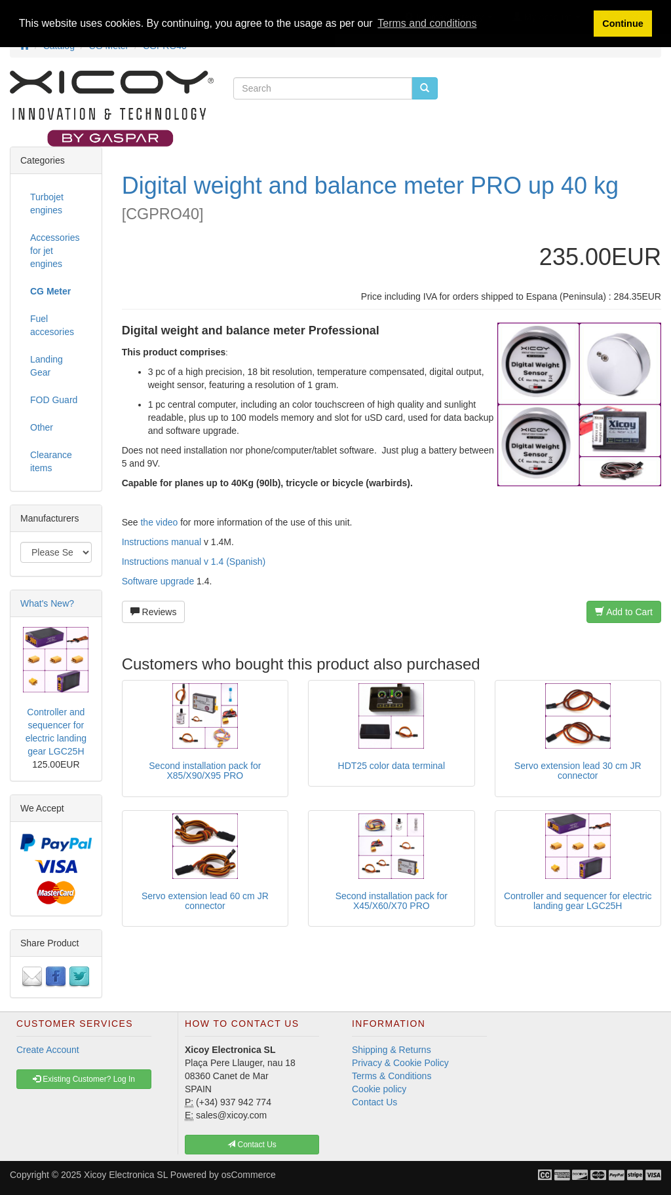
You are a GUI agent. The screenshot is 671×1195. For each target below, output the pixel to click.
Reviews (153, 612)
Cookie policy (379, 1089)
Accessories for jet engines (54, 250)
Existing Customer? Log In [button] (84, 1079)
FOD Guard (53, 400)
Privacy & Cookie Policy (400, 1063)
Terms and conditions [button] (426, 23)
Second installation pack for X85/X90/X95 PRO (205, 770)
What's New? (47, 603)
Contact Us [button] (252, 1144)
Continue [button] (622, 23)
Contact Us (374, 1102)
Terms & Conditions (391, 1076)
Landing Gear (46, 366)
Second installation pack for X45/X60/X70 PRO (392, 901)
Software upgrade (158, 581)
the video (159, 522)
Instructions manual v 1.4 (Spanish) (193, 561)
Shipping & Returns (391, 1049)
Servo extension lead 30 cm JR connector (578, 770)
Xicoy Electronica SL (126, 1174)
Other (41, 427)
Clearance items (51, 461)
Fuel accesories (52, 325)
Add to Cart (624, 612)
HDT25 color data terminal (391, 765)
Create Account (47, 1049)
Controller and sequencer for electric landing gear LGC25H (578, 901)
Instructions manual (161, 542)
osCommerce (248, 1174)
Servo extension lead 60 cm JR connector (205, 901)
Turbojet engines (47, 203)
